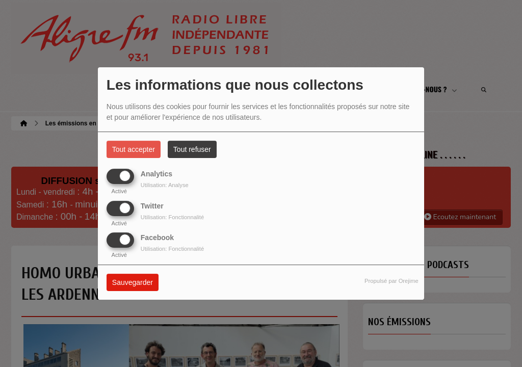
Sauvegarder (132, 282)
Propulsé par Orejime (391, 281)
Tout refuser (192, 149)
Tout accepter (133, 149)
